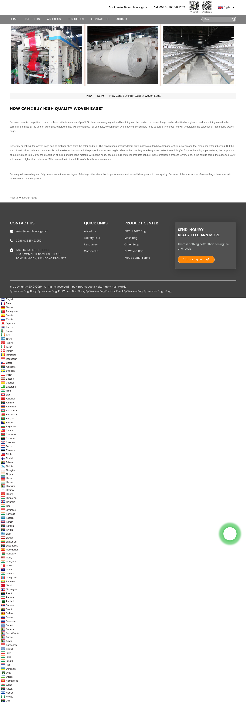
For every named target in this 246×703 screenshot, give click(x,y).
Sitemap (103, 287)
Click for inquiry (193, 259)
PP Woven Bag (133, 251)
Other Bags (131, 244)
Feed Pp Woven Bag (129, 291)
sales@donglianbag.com (32, 231)
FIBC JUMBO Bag (135, 231)
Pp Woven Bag (19, 291)
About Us (54, 19)
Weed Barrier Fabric (137, 258)
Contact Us (100, 19)
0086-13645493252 (28, 241)
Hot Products (86, 287)
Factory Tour (92, 238)
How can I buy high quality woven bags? (135, 95)
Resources (76, 19)
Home (14, 19)
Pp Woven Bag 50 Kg (157, 291)
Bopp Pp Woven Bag (43, 291)
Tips (72, 287)
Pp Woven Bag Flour (71, 291)
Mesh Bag (130, 238)
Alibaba (121, 19)
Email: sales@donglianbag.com (129, 7)
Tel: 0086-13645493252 (169, 7)
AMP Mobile (119, 287)
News (100, 96)
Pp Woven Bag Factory (100, 291)
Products (32, 19)
